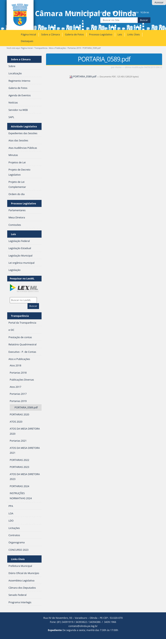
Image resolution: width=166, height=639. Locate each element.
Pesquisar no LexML (22, 278)
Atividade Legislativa (24, 126)
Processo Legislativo (100, 34)
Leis (120, 34)
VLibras (144, 12)
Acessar (158, 2)
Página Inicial (28, 34)
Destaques (27, 41)
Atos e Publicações (57, 48)
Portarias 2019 (74, 48)
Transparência (40, 48)
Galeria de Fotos (74, 34)
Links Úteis (133, 34)
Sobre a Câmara (50, 34)
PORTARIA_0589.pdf (83, 76)
